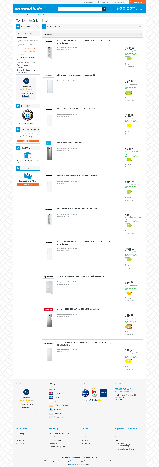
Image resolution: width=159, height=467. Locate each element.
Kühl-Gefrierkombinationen (26, 57)
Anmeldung (20, 433)
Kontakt (84, 433)
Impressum (119, 433)
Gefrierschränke (23, 37)
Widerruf (85, 440)
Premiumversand (55, 440)
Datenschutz (119, 437)
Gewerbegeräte (22, 72)
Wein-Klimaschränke (23, 65)
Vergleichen (20, 440)
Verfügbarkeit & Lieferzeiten (59, 433)
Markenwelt (86, 443)
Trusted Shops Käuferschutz (26, 123)
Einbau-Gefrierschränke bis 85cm (28, 45)
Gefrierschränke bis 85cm (27, 51)
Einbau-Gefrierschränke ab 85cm (28, 41)
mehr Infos (28, 141)
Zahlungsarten (54, 443)
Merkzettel (19, 437)
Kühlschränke (21, 60)
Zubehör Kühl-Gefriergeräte (26, 70)
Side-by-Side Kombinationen (26, 62)
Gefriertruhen (21, 55)
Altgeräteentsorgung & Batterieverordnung (123, 444)
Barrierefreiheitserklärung (124, 449)
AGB (116, 440)
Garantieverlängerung (57, 447)
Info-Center (86, 437)
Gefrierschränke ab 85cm (27, 48)
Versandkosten (74, 461)
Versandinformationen (57, 437)
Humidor (20, 67)
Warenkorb (20, 443)
